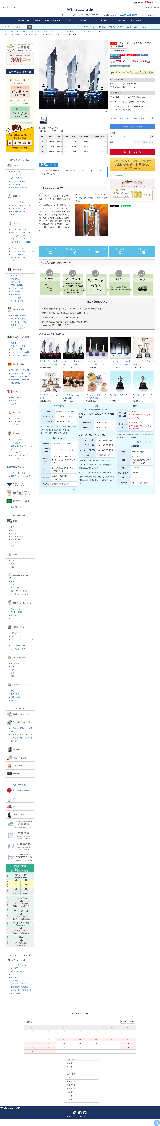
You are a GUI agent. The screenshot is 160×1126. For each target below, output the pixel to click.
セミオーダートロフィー (61, 31)
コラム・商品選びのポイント (22, 990)
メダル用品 (15, 184)
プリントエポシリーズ (19, 328)
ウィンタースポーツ (19, 646)
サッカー (14, 530)
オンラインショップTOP (20, 965)
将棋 (12, 673)
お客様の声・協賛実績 (19, 987)
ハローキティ (16, 422)
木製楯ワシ (15, 279)
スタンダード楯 (17, 288)
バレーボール (16, 540)
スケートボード (17, 609)
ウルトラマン (16, 425)
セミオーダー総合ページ (43, 31)
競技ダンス (15, 694)
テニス (13, 543)
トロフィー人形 (17, 255)
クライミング (16, 618)
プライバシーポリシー (19, 984)
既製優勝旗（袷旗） (20, 380)
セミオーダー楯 (17, 301)
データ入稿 (120, 251)
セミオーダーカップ (19, 212)
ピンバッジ (16, 349)
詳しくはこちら (70, 489)
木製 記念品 (16, 443)
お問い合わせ (136, 21)
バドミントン (16, 636)
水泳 (12, 582)
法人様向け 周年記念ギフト (21, 735)
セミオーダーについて (104, 21)
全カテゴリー (23, 21)
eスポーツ (15, 663)
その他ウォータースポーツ (21, 594)
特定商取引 (15, 981)
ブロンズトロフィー (19, 248)
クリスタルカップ (18, 202)
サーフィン (15, 588)
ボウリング (15, 633)
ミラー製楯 (15, 295)
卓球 (12, 546)
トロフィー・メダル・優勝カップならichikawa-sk (16, 31)
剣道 (12, 567)
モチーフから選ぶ (20, 785)
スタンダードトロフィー (20, 236)
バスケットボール (18, 536)
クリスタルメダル (18, 181)
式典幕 (13, 401)
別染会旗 (15, 383)
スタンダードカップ (19, 208)
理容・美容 (15, 697)
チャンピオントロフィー (20, 233)
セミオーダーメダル (19, 187)
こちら (70, 416)
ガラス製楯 (15, 291)
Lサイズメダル (16, 178)
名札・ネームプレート (20, 355)
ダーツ (13, 667)
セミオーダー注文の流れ (96, 251)
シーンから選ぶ (20, 709)
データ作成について (74, 251)
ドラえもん (15, 418)
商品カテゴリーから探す (20, 160)
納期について (143, 251)
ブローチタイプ (18, 346)
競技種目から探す (20, 515)
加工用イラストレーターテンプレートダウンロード (132, 118)
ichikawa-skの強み (18, 971)
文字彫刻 (68, 21)
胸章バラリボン (17, 397)
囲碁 (12, 670)
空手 (12, 561)
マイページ (89, 27)
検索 (30, 27)
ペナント (14, 215)
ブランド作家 (17, 439)
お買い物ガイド (84, 21)
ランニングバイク (18, 649)
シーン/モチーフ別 (52, 21)
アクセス (14, 974)
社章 (13, 343)
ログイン (149, 7)
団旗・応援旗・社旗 (20, 370)
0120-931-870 (128, 14)
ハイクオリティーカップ (20, 205)
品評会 (13, 700)
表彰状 (14, 404)
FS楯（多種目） (17, 285)
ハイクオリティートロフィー (22, 251)
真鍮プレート (16, 507)
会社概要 (122, 21)
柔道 (12, 564)
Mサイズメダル (17, 175)
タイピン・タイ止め (20, 352)
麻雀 (12, 676)
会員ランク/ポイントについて (112, 27)
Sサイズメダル (17, 172)
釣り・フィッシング (19, 591)
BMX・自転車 (16, 612)
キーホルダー (16, 452)
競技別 (37, 21)
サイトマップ (16, 977)
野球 (12, 527)
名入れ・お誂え (18, 473)
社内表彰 (38, 35)
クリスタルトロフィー (19, 229)
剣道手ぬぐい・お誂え (20, 476)
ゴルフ (13, 533)
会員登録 (157, 7)
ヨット (13, 585)
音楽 (12, 691)
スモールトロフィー (19, 239)
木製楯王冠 (15, 282)
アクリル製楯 (16, 298)
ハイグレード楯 (17, 276)
